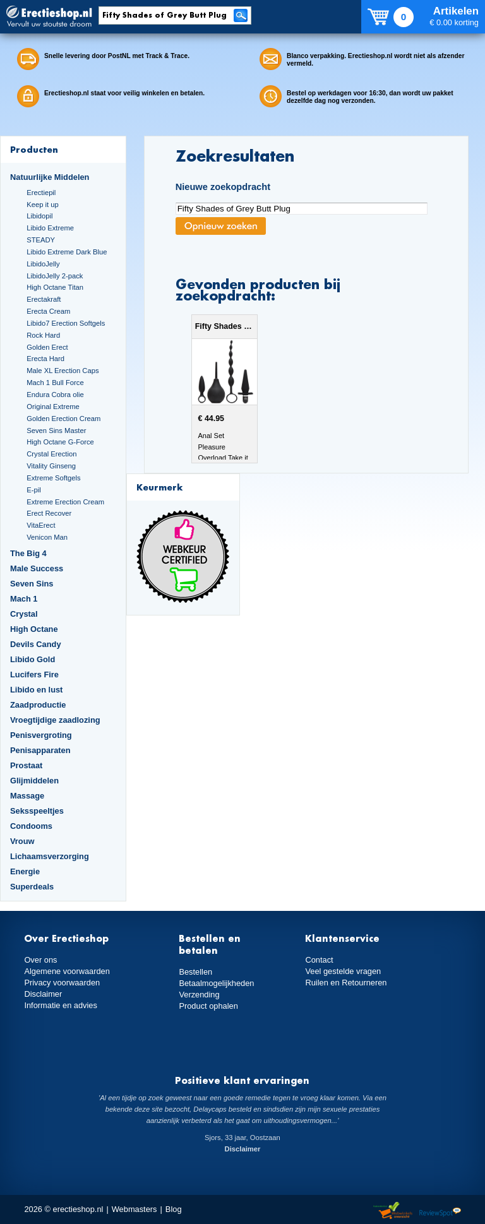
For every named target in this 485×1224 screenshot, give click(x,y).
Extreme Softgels (53, 478)
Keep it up (43, 204)
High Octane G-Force (60, 442)
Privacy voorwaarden (62, 982)
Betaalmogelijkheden (216, 983)
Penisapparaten (40, 750)
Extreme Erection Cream (65, 502)
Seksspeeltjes (37, 811)
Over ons (40, 960)
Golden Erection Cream (63, 418)
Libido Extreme (50, 228)
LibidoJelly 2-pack (55, 276)
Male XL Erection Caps (63, 370)
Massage (27, 795)
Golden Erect (47, 347)
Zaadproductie (38, 705)
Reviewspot (440, 1211)
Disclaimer (43, 994)
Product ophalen (208, 1006)
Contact (319, 960)
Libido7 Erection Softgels (66, 323)
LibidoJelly (43, 264)
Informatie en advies (60, 1005)
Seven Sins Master (56, 430)
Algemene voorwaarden (67, 971)
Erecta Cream (48, 311)
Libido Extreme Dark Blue (67, 252)
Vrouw (22, 841)
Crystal (24, 614)
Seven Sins (31, 583)
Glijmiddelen (34, 780)
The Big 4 (28, 553)
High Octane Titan (55, 287)
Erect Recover (49, 513)
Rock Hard (43, 335)
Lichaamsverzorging (49, 856)
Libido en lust (36, 689)
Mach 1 (24, 598)
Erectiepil (41, 192)
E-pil (33, 490)
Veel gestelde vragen (343, 971)
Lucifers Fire (34, 674)
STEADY (41, 240)
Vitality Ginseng (51, 466)
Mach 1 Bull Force (55, 382)
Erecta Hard (45, 358)
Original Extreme (53, 406)
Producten (34, 149)
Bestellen (195, 972)
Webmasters (134, 1209)
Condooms (31, 826)
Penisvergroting (41, 735)
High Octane (34, 629)
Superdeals (32, 886)
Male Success (36, 568)
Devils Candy (35, 644)
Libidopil (39, 216)
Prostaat (26, 765)
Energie (25, 871)
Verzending (199, 994)
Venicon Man (47, 537)
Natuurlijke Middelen (49, 177)
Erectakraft (44, 299)
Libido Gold (32, 659)
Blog (173, 1209)
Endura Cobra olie (55, 394)
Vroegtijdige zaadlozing (55, 720)
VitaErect (41, 525)
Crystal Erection (51, 454)
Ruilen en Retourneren (345, 982)
